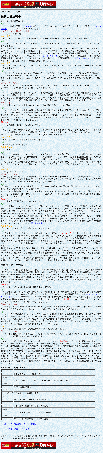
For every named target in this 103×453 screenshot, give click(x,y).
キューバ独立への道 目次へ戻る (15, 429)
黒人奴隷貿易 (36, 223)
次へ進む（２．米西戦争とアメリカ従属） (19, 424)
